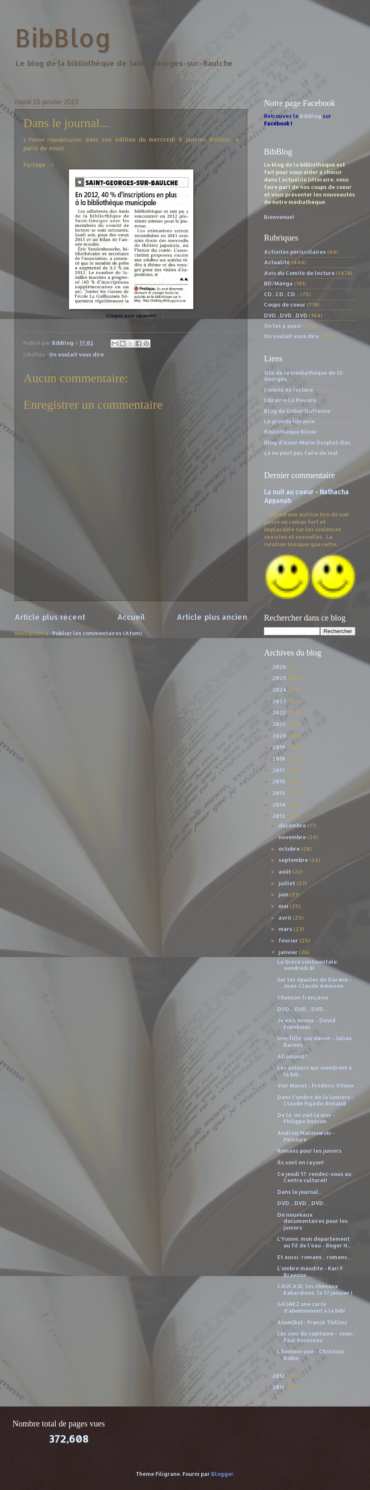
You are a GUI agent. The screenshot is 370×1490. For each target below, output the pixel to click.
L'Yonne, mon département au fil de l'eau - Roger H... (314, 1241)
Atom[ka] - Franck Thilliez (312, 1322)
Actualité (277, 262)
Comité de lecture (288, 389)
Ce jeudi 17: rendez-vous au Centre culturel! (314, 1177)
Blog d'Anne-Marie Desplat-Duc (307, 442)
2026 (279, 666)
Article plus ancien (212, 616)
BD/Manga (278, 283)
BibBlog (63, 38)
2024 (280, 689)
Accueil (131, 616)
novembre (293, 837)
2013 (279, 816)
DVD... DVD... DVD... (302, 1009)
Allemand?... (294, 1056)
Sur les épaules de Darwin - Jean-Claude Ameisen (314, 982)
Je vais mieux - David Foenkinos (306, 1023)
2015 (279, 793)
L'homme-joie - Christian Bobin (310, 1354)
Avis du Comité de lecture (299, 273)
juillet (287, 883)
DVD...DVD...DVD (286, 315)
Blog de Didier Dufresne (297, 410)
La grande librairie (289, 421)
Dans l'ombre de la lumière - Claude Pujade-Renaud (315, 1100)
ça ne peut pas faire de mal (301, 452)
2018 (279, 758)
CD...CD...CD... (281, 294)
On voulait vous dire (76, 354)
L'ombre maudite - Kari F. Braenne (310, 1271)
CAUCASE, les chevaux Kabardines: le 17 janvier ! (315, 1289)
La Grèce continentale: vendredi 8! (307, 964)
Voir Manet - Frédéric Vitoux (315, 1085)
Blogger (222, 1473)
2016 (279, 781)
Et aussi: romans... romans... (314, 1257)
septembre (294, 860)
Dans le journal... (299, 1191)
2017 (279, 770)
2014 (279, 804)
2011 (279, 1387)
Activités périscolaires (295, 251)
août (285, 871)
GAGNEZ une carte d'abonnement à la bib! (311, 1307)
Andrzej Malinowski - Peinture (306, 1135)
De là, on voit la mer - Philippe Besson (306, 1118)
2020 (280, 735)
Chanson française (302, 997)
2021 (279, 724)
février (289, 940)
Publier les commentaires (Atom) (97, 633)
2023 (279, 701)
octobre (290, 848)
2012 (279, 1375)
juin (284, 894)
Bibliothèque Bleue (290, 431)
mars (286, 928)
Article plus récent (50, 616)
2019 (279, 747)
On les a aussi (282, 325)
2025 (280, 678)
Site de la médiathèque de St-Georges (304, 375)
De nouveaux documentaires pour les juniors (312, 1221)
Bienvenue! (279, 217)
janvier (289, 952)
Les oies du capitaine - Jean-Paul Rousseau (315, 1336)
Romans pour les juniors (309, 1150)
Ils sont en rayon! (300, 1162)
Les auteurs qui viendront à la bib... (314, 1070)
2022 (279, 712)
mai (284, 906)
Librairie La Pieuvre (290, 400)
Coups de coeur (285, 304)
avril (286, 917)
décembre (293, 825)
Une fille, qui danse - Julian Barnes (314, 1041)
